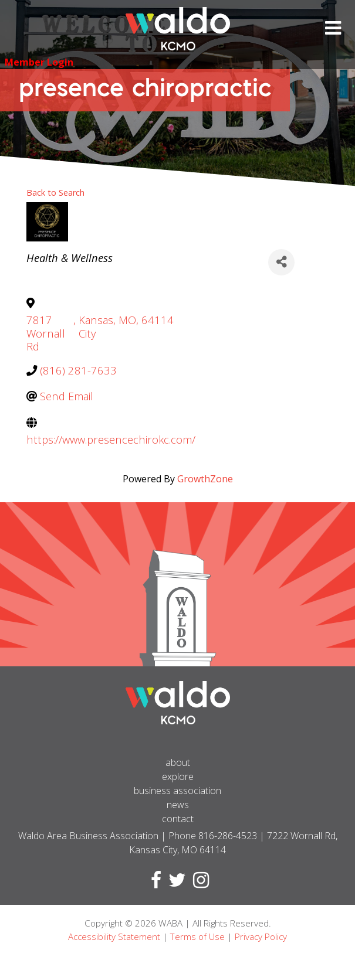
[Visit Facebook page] (153, 883)
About (177, 762)
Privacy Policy (261, 936)
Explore (178, 776)
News (178, 804)
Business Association (177, 790)
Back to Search (55, 192)
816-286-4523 (227, 835)
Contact (178, 818)
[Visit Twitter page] (175, 883)
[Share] (281, 262)
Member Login (39, 62)
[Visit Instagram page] (198, 883)
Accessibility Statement (114, 936)
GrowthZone (205, 478)
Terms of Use (197, 936)
